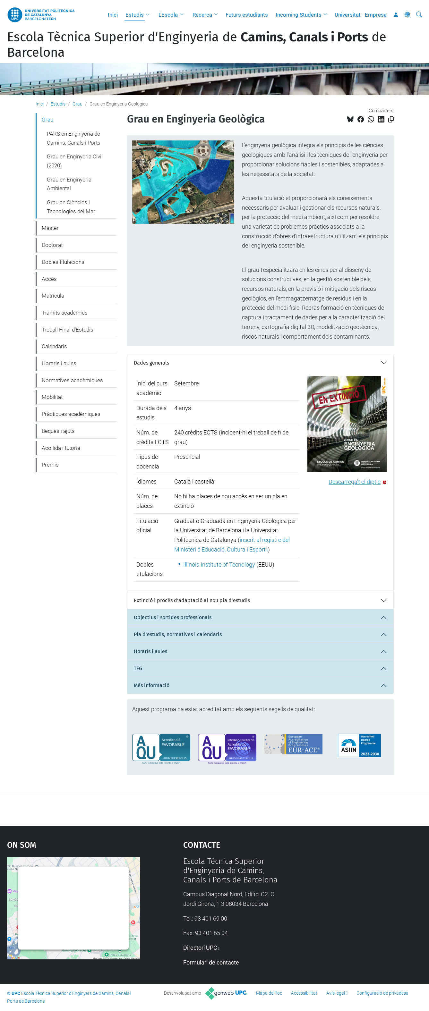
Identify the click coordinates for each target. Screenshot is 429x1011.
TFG (138, 668)
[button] (149, 15)
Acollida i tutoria (61, 448)
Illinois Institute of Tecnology (219, 564)
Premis (50, 464)
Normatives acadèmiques (72, 380)
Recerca (202, 15)
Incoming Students (299, 15)
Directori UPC (200, 947)
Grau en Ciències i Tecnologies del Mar (71, 207)
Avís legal (335, 993)
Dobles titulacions (63, 262)
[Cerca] (419, 15)
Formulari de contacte (211, 962)
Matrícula (53, 295)
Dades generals (151, 363)
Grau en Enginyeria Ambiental (69, 184)
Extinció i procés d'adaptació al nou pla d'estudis (192, 600)
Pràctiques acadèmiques (71, 414)
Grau (77, 103)
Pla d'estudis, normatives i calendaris (178, 634)
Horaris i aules (150, 651)
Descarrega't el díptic (355, 481)
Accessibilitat (304, 993)
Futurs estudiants (247, 15)
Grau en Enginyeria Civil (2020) (75, 161)
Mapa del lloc (269, 993)
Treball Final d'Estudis (67, 329)
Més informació (151, 685)
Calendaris (54, 346)
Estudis (134, 15)
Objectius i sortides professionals (172, 617)
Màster (50, 228)
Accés (49, 279)
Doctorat (52, 245)
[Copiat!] (391, 119)
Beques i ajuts (58, 431)
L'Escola (168, 15)
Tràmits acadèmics (65, 312)
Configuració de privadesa (382, 993)
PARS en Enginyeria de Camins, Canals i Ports (73, 138)
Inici (113, 15)
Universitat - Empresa (361, 15)
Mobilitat (52, 397)
